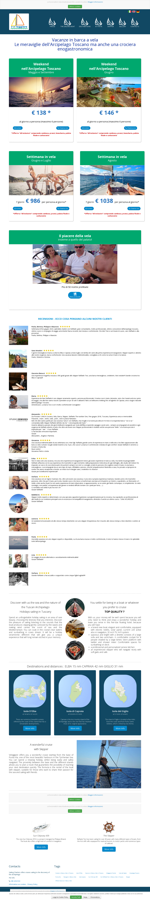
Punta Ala (58, 877)
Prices (52, 22)
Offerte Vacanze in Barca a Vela (63, 881)
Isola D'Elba (79, 873)
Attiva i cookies (75, 6)
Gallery (123, 22)
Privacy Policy (32, 884)
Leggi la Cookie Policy (60, 897)
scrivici (17, 128)
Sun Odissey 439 (93, 877)
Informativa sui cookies (17, 884)
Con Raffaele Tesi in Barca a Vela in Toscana (112, 877)
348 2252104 (15, 881)
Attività (99, 22)
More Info (29, 728)
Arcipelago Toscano (134, 873)
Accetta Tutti (75, 897)
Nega (85, 897)
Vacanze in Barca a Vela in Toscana (94, 873)
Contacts (135, 22)
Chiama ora (63, 128)
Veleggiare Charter (111, 873)
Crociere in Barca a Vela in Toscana (64, 873)
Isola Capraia (82, 877)
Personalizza (95, 897)
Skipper (111, 22)
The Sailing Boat (67, 22)
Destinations (85, 22)
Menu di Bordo (75, 295)
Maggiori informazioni (95, 2)
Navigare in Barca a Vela (70, 877)
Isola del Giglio (123, 873)
